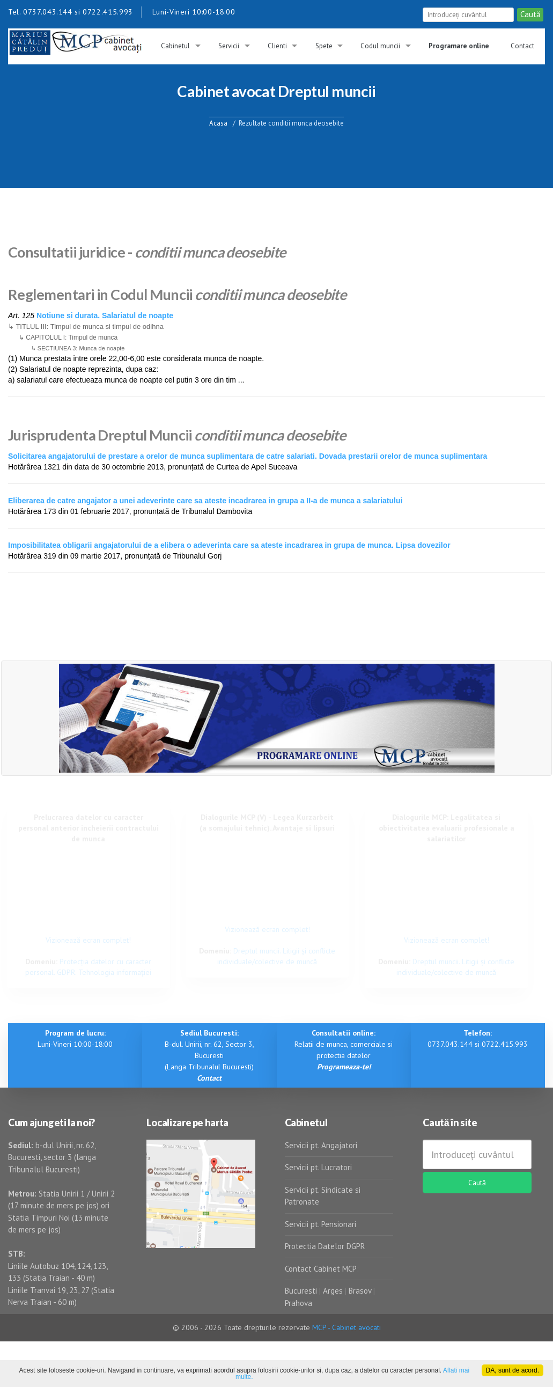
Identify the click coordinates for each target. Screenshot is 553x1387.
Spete (324, 45)
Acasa (218, 122)
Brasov (360, 1291)
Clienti (277, 45)
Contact (522, 45)
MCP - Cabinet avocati (346, 1327)
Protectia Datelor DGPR (325, 1246)
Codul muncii (380, 45)
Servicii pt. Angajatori (321, 1145)
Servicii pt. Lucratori (318, 1167)
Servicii (228, 45)
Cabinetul (175, 45)
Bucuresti (302, 1291)
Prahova (298, 1303)
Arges (333, 1291)
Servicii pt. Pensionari (320, 1224)
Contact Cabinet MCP (321, 1269)
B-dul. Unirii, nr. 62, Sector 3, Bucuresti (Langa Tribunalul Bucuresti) (209, 1055)
